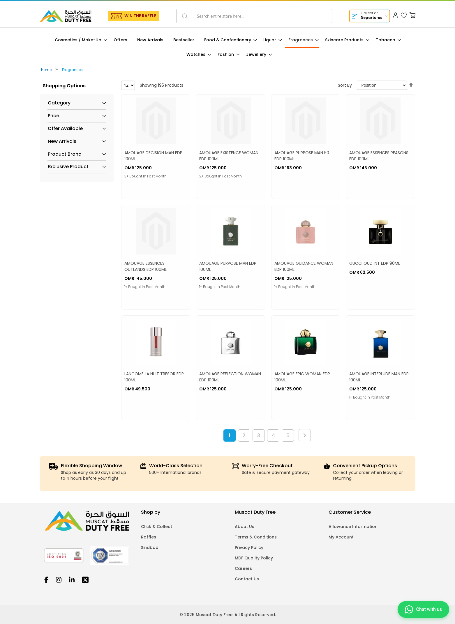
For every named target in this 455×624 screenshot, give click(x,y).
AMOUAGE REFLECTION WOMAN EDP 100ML (230, 377)
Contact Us (247, 579)
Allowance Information (353, 526)
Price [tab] (53, 116)
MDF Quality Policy (254, 558)
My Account (341, 537)
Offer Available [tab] (65, 128)
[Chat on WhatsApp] (423, 608)
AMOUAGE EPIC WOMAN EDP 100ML (302, 377)
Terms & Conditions (256, 537)
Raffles (148, 537)
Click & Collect (156, 526)
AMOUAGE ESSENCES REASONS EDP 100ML (378, 156)
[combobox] (254, 16)
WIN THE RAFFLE (140, 16)
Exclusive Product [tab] (68, 166)
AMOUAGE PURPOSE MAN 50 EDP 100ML (301, 156)
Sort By (345, 85)
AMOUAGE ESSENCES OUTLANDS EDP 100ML (145, 266)
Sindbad (149, 547)
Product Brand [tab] (65, 154)
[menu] (227, 47)
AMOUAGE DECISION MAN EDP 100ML (153, 156)
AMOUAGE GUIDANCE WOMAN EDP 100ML (303, 266)
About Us (244, 526)
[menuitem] (79, 40)
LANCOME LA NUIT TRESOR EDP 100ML (154, 377)
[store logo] (65, 16)
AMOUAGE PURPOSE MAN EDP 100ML (227, 266)
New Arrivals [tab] (62, 141)
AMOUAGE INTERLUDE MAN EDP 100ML (379, 377)
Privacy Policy (249, 547)
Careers (243, 568)
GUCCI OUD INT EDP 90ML (374, 263)
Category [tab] (59, 103)
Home (46, 69)
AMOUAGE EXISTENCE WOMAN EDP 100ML (228, 156)
